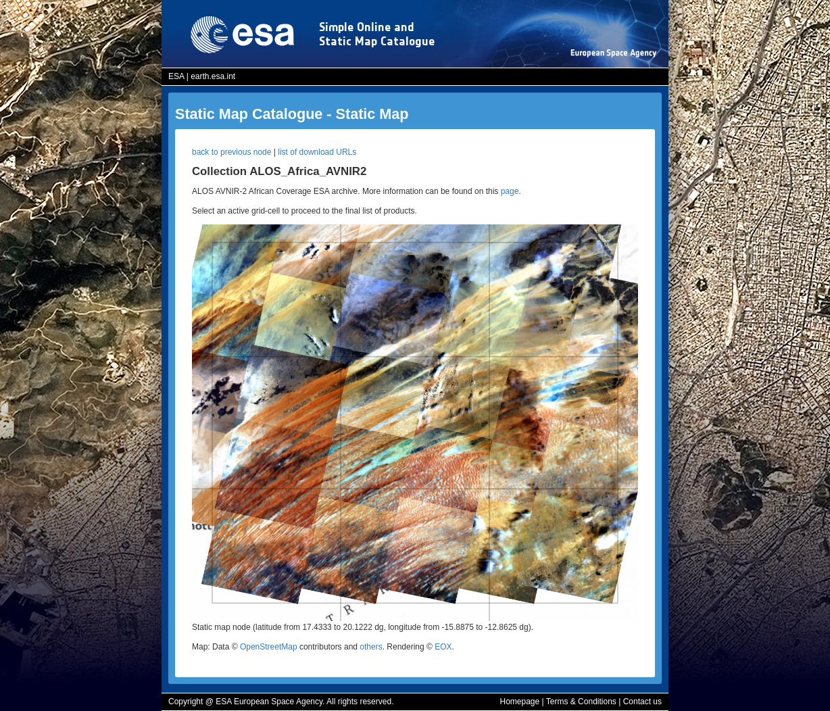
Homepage (519, 701)
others (371, 647)
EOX (443, 647)
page (510, 191)
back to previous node (231, 152)
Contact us (642, 701)
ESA (176, 76)
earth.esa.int (213, 76)
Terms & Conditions (581, 701)
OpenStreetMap (268, 647)
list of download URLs (317, 152)
